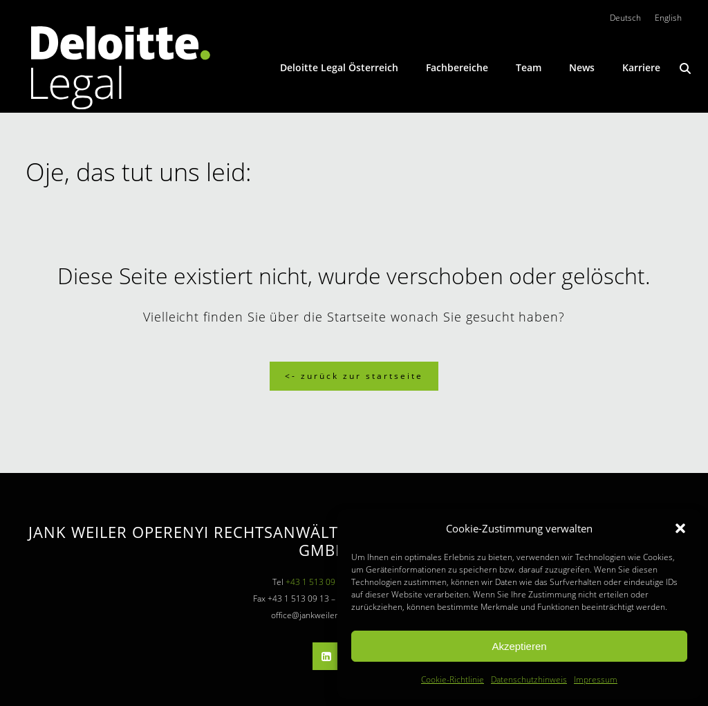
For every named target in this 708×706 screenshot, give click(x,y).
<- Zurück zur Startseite (354, 376)
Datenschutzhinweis (529, 679)
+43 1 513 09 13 (316, 582)
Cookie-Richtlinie (452, 679)
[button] (680, 528)
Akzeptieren (519, 646)
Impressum (595, 679)
